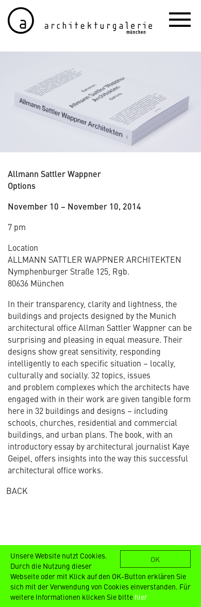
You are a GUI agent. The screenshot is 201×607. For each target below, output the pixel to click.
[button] (180, 19)
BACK (16, 490)
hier (141, 597)
